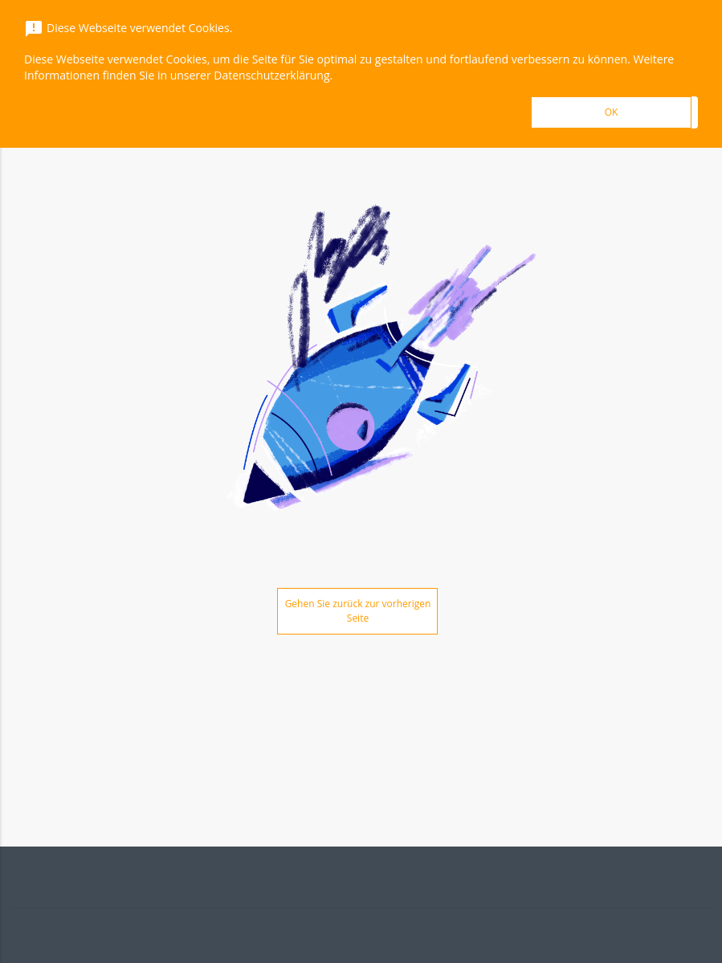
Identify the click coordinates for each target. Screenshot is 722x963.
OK (611, 112)
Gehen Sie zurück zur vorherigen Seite (358, 611)
